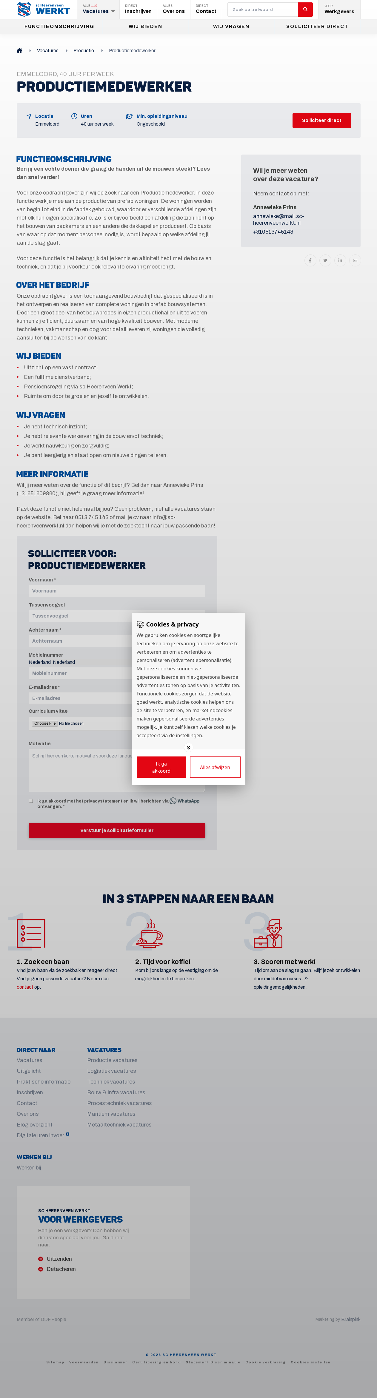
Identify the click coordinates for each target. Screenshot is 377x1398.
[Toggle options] (188, 747)
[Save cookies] (161, 767)
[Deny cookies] (215, 767)
